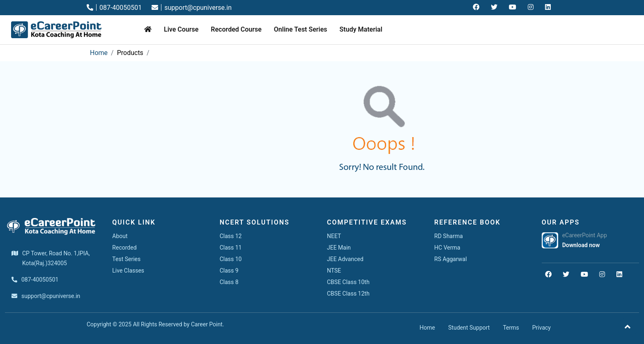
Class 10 (231, 259)
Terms (511, 327)
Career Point (207, 324)
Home (99, 53)
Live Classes (128, 270)
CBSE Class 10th (348, 282)
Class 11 (231, 247)
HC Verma (447, 247)
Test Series (126, 259)
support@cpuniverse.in (192, 7)
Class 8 (229, 282)
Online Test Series (300, 29)
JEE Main (339, 247)
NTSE (334, 270)
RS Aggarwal (450, 259)
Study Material (361, 29)
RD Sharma (448, 236)
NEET (334, 236)
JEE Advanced (345, 259)
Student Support (469, 327)
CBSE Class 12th (348, 293)
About (119, 236)
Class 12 (231, 236)
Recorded (124, 247)
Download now (581, 245)
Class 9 (229, 270)
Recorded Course (236, 29)
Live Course (181, 29)
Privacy (541, 327)
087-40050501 (114, 7)
